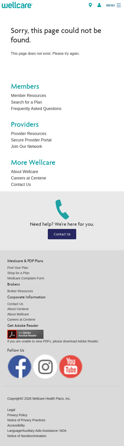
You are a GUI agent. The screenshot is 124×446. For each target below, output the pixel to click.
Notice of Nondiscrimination (26, 436)
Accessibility (16, 425)
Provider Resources (28, 133)
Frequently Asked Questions (36, 108)
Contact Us (21, 184)
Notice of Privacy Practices (26, 420)
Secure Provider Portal (31, 140)
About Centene (18, 309)
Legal (11, 410)
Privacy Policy (17, 415)
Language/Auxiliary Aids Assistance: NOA (36, 430)
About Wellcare (24, 171)
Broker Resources (20, 291)
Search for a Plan (26, 102)
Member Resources (28, 95)
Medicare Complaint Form (25, 278)
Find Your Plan (17, 268)
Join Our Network (26, 146)
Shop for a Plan (18, 273)
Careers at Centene (28, 178)
